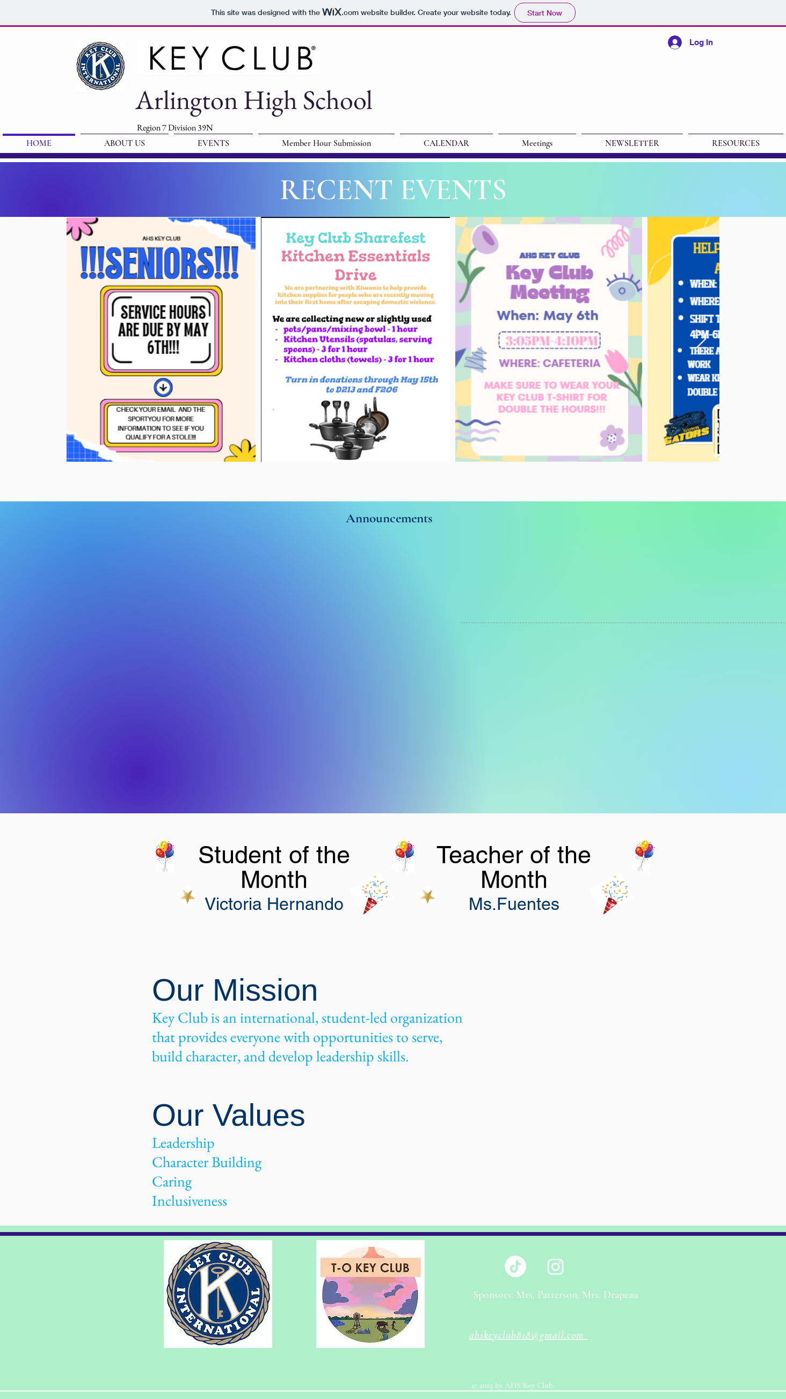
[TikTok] (515, 1266)
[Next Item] (701, 339)
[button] (632, 138)
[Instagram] (555, 1266)
